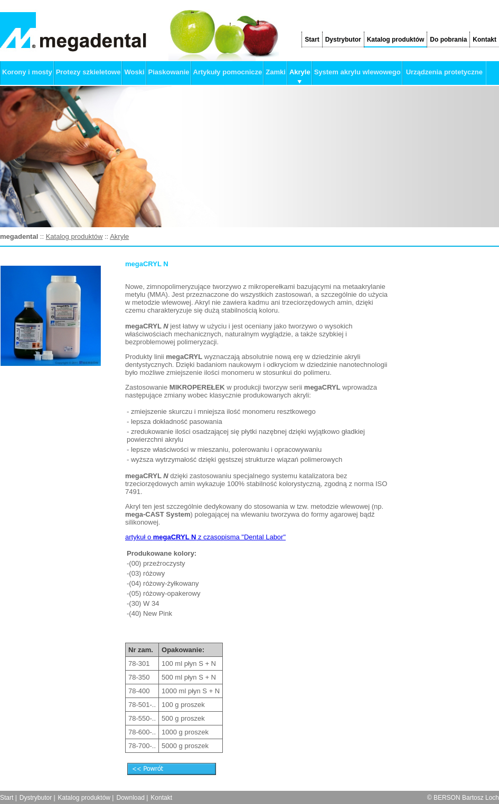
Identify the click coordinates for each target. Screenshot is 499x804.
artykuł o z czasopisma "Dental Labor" (205, 537)
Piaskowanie (169, 72)
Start (312, 39)
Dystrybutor (343, 39)
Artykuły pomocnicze (227, 72)
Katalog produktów (396, 39)
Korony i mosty (27, 72)
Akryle (299, 72)
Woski (134, 72)
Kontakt (484, 39)
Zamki (276, 72)
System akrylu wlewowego (357, 72)
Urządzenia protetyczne (444, 72)
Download (130, 797)
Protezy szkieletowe (88, 72)
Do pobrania (448, 39)
